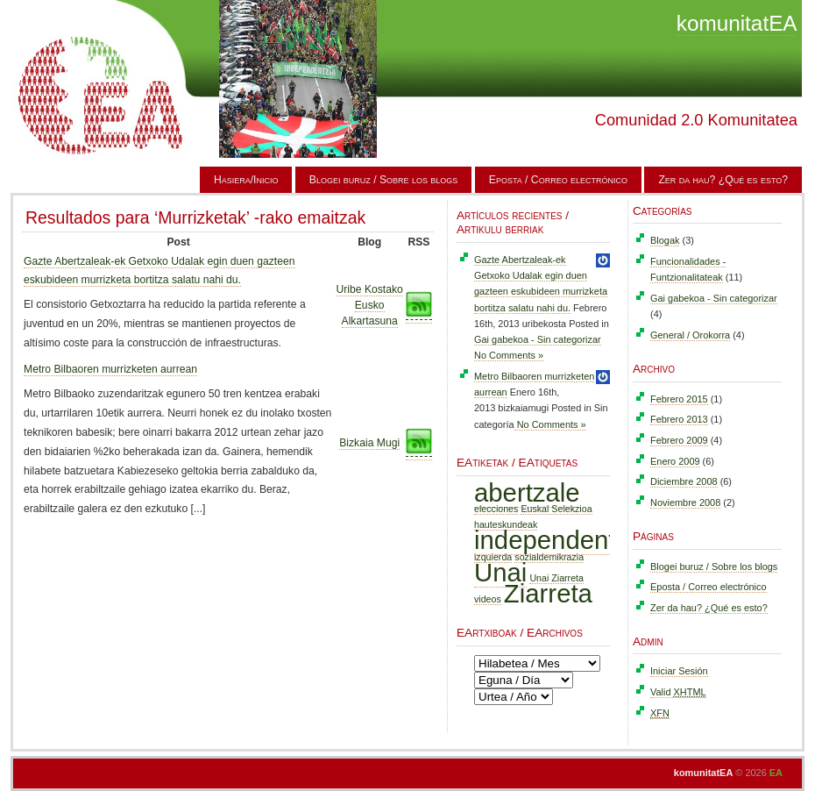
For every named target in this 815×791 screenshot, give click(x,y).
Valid (678, 692)
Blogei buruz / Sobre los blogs (383, 180)
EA (776, 772)
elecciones (496, 508)
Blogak (664, 240)
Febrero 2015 (679, 399)
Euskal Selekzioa (556, 508)
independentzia (561, 539)
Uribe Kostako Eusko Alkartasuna (369, 305)
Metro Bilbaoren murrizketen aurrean (110, 369)
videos (487, 599)
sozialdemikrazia (549, 557)
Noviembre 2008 (685, 502)
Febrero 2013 (679, 419)
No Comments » (508, 355)
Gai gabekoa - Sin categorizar (537, 339)
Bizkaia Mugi (369, 443)
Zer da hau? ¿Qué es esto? (723, 180)
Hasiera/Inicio (246, 180)
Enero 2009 (675, 461)
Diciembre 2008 (684, 481)
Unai (500, 572)
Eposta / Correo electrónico (558, 180)
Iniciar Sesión (679, 671)
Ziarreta (548, 593)
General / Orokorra (690, 335)
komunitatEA (737, 23)
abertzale (527, 492)
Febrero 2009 (679, 440)
